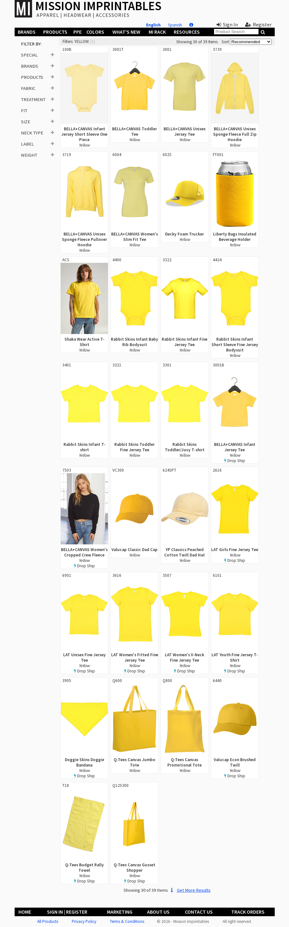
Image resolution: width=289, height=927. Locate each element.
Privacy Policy (84, 921)
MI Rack (157, 32)
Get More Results (190, 890)
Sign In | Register (67, 912)
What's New (126, 32)
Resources (187, 32)
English (153, 25)
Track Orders (248, 912)
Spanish (175, 25)
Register (258, 24)
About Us (158, 912)
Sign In (227, 24)
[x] (92, 41)
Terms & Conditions (127, 921)
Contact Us (199, 912)
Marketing (119, 912)
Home (24, 912)
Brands (27, 32)
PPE (77, 32)
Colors (95, 32)
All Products (47, 921)
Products (55, 32)
